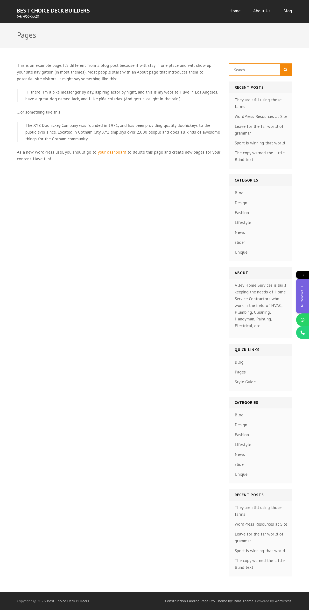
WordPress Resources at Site (261, 116)
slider (240, 242)
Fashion (242, 212)
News (240, 232)
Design (241, 202)
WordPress (282, 600)
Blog (287, 11)
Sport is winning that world (260, 143)
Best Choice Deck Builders (53, 10)
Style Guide (245, 382)
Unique (241, 252)
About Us (261, 11)
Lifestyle (243, 222)
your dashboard (112, 152)
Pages (240, 372)
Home (234, 11)
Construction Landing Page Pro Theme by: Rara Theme (209, 600)
